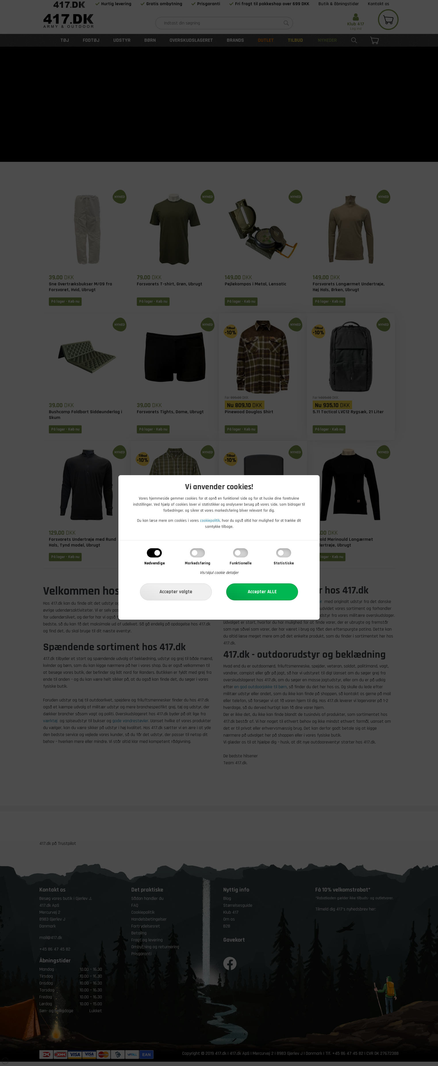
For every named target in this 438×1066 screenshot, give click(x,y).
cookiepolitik (210, 520)
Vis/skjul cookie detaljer (219, 572)
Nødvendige (154, 563)
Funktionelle (240, 563)
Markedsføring (197, 563)
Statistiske (284, 563)
